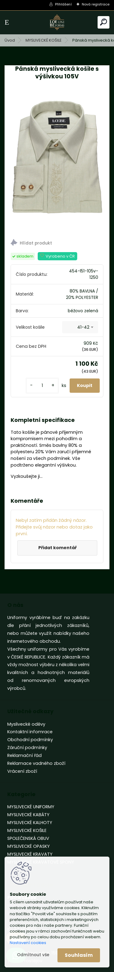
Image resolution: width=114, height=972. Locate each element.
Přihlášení (63, 4)
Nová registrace (95, 4)
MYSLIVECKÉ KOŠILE (44, 40)
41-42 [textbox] (83, 327)
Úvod (10, 40)
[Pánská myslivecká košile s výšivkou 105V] (57, 160)
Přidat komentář (57, 548)
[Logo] (57, 22)
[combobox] (80, 327)
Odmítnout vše (33, 955)
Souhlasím (79, 955)
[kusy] (42, 385)
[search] (103, 22)
